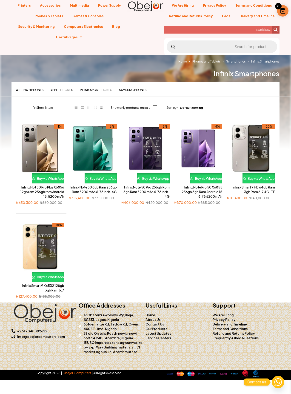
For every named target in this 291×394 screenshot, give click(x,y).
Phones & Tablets (49, 16)
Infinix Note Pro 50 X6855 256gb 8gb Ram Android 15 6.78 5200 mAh (202, 198)
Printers (24, 5)
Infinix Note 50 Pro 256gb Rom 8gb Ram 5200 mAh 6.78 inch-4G (146, 198)
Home (182, 61)
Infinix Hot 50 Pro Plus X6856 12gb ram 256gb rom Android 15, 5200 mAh (42, 198)
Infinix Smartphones (96, 90)
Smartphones (236, 61)
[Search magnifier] (276, 30)
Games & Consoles (88, 16)
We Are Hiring (183, 5)
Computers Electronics (83, 26)
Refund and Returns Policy (191, 16)
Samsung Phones (133, 90)
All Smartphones (30, 90)
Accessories (50, 5)
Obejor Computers (77, 387)
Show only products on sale (125, 107)
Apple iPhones (62, 90)
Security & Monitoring (36, 26)
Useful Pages (69, 37)
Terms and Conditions (253, 5)
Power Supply (109, 5)
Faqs (226, 16)
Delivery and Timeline (257, 16)
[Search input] (219, 30)
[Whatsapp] (278, 382)
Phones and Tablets (206, 61)
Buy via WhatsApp (40, 182)
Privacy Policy (214, 5)
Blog (116, 26)
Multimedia (79, 5)
